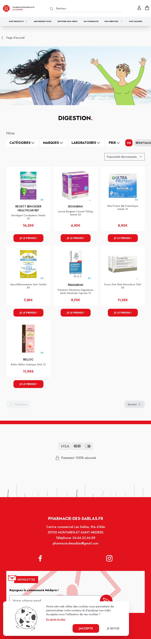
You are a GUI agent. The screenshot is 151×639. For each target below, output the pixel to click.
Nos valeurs (135, 21)
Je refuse (113, 628)
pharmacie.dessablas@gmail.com (75, 546)
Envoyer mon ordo (67, 21)
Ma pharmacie (91, 21)
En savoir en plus (55, 619)
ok (129, 143)
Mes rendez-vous (42, 21)
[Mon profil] (139, 7)
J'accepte (86, 628)
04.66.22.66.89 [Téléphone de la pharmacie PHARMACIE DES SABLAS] (84, 540)
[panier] (147, 7)
